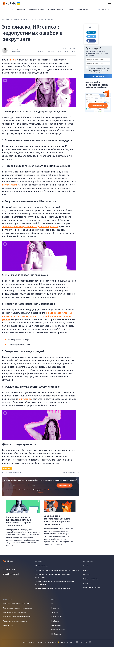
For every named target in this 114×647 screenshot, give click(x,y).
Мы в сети (87, 583)
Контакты (86, 575)
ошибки (12, 59)
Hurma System (9, 184)
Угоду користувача (99, 72)
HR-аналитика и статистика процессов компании (52, 588)
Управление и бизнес (36, 9)
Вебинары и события (90, 579)
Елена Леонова (15, 49)
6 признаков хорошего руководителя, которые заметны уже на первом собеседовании (18, 521)
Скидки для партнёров (91, 588)
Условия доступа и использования (15, 621)
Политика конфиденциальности (14, 612)
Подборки (70, 9)
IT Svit (64, 642)
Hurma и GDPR (8, 625)
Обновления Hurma (58, 630)
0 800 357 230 (9, 570)
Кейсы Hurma (56, 625)
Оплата (85, 570)
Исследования (56, 617)
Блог (4, 19)
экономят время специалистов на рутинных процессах (30, 226)
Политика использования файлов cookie (17, 608)
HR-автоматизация (41, 566)
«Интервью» (24, 399)
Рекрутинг (21, 9)
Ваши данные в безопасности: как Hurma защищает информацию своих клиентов (57, 520)
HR (13, 9)
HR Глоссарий (56, 634)
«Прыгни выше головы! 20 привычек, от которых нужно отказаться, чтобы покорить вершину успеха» (37, 316)
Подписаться (64, 485)
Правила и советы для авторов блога (16, 604)
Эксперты (54, 612)
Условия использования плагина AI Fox (17, 617)
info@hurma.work (11, 574)
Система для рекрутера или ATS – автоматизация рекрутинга (57, 570)
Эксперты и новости (55, 9)
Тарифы (86, 566)
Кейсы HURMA (83, 9)
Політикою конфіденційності (56, 490)
